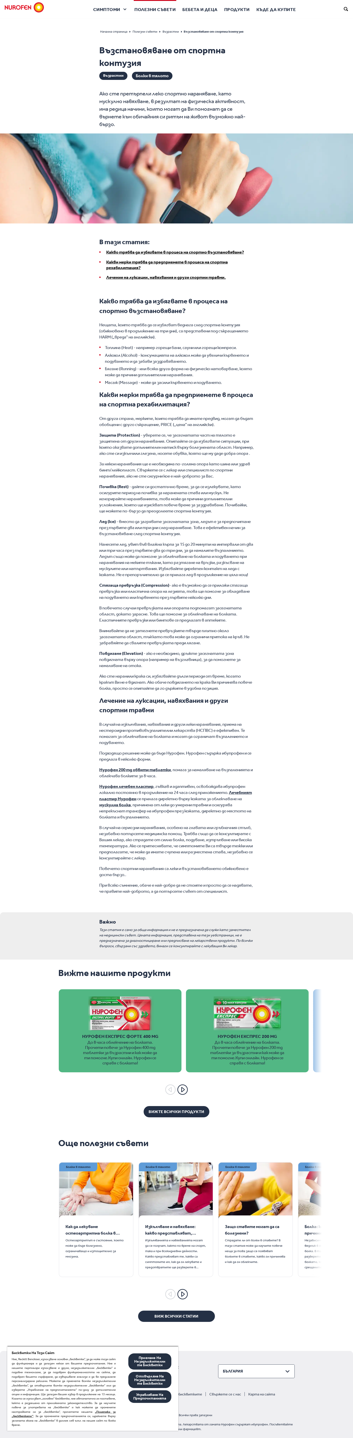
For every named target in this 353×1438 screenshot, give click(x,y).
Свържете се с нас (225, 1394)
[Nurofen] (25, 9)
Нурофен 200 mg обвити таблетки (135, 769)
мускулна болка (115, 804)
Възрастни (114, 75)
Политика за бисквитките (179, 1394)
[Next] (182, 1089)
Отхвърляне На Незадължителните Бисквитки (149, 1380)
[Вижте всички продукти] (176, 1111)
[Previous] (170, 1089)
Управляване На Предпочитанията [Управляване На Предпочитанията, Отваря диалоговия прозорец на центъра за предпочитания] (149, 1396)
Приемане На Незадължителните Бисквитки (149, 1361)
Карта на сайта (261, 1394)
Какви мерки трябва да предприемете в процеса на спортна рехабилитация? (167, 264)
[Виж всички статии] (176, 1316)
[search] (346, 9)
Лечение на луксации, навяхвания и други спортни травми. (166, 277)
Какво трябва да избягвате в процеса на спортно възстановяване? (175, 252)
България (233, 1370)
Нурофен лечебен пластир (126, 786)
